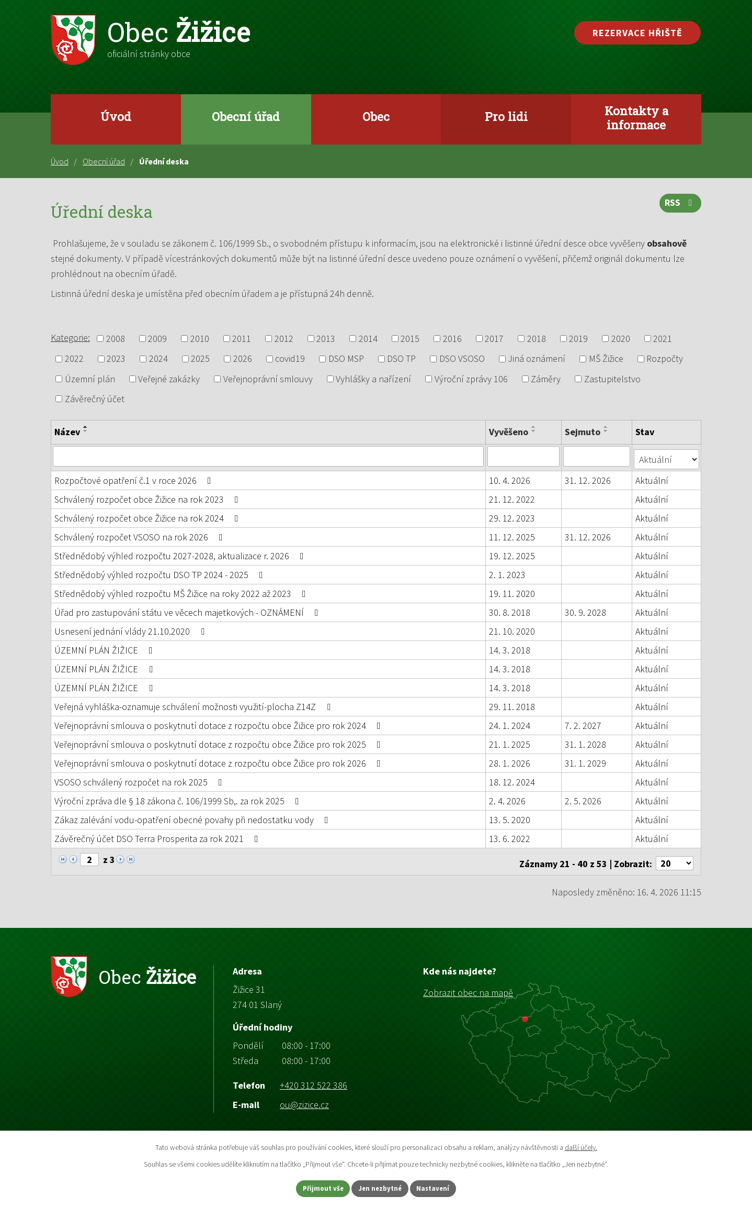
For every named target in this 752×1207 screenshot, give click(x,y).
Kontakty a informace (636, 117)
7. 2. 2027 (583, 722)
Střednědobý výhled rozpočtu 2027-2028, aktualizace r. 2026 (181, 553)
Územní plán (90, 379)
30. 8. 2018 (510, 609)
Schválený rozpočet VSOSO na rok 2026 (140, 534)
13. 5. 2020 (510, 817)
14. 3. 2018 (510, 647)
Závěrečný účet (94, 399)
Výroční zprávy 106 (471, 379)
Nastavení (444, 1187)
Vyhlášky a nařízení (373, 379)
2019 (578, 339)
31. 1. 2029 (586, 760)
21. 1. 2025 (510, 741)
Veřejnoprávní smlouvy (268, 379)
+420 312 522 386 (313, 1078)
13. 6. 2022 (510, 835)
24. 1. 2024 (510, 722)
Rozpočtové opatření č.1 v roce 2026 (134, 477)
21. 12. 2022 (512, 496)
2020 (620, 339)
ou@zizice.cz (304, 1098)
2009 (157, 339)
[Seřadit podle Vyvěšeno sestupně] (534, 431)
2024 (158, 359)
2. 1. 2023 (507, 572)
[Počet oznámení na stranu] (674, 857)
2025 (200, 359)
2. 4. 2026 (507, 798)
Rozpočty (664, 359)
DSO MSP (346, 359)
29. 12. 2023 (512, 515)
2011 (241, 339)
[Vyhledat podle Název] (268, 456)
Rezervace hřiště (637, 33)
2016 (452, 339)
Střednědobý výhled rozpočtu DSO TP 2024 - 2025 (160, 572)
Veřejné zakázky (169, 379)
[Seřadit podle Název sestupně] (86, 431)
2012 (284, 339)
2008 (115, 339)
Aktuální (652, 477)
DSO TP (401, 359)
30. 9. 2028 (586, 609)
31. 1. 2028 (586, 741)
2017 (494, 339)
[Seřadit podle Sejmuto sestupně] (606, 431)
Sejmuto (583, 432)
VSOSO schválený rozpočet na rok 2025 (140, 779)
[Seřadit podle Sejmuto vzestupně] (606, 427)
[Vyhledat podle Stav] (667, 455)
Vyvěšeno (509, 432)
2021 (662, 339)
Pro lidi (506, 116)
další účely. (581, 1145)
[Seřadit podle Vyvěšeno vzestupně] (534, 427)
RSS (679, 207)
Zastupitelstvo (612, 379)
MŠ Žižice (606, 359)
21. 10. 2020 (512, 628)
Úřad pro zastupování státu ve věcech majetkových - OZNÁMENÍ (188, 609)
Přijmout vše (312, 1187)
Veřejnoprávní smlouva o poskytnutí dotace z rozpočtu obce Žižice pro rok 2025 (219, 741)
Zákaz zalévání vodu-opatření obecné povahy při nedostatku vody (193, 817)
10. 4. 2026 (510, 477)
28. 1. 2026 (510, 760)
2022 (74, 359)
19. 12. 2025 (512, 553)
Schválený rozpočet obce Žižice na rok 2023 (148, 496)
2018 (536, 339)
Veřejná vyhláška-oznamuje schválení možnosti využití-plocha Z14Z (194, 703)
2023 (116, 359)
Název (67, 432)
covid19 (290, 359)
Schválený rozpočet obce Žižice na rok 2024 (148, 515)
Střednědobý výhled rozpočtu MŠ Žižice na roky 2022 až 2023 (182, 590)
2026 (242, 359)
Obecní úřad (246, 116)
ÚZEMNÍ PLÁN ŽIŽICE (105, 647)
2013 (325, 339)
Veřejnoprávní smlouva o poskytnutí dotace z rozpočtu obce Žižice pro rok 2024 (219, 722)
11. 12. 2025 (512, 534)
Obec (376, 116)
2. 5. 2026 (583, 798)
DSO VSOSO (462, 359)
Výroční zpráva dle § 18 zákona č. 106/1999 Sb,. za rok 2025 (178, 798)
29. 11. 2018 (512, 703)
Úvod (115, 116)
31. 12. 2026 (588, 477)
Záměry (546, 379)
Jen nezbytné (381, 1187)
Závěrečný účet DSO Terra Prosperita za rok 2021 (158, 835)
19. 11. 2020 (512, 590)
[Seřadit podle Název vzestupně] (86, 427)
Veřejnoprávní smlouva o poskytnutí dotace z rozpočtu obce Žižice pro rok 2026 (219, 760)
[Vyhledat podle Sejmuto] (597, 456)
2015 (410, 339)
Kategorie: (70, 337)
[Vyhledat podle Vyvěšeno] (524, 456)
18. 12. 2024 (512, 779)
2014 (368, 339)
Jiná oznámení (536, 359)
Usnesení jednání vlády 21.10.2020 (131, 628)
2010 (199, 339)
